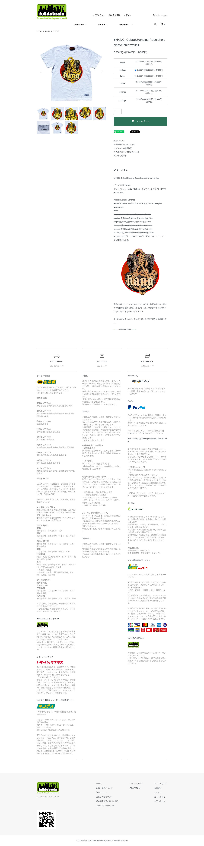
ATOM (137, 788)
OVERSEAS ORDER (125, 329)
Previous (41, 72)
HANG (47, 31)
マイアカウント (98, 15)
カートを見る (159, 797)
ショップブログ (136, 784)
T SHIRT (56, 31)
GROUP (101, 25)
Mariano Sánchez (128, 200)
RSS (132, 788)
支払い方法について (104, 797)
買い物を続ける (120, 156)
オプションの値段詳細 (123, 148)
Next (102, 72)
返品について (119, 141)
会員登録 (158, 788)
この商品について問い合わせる (126, 152)
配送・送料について (104, 788)
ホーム (39, 31)
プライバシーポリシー (105, 806)
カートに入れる (140, 121)
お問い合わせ (159, 801)
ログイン (127, 15)
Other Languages (160, 15)
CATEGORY (79, 25)
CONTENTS (124, 25)
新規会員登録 (114, 15)
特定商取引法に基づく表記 (125, 144)
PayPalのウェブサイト (137, 433)
